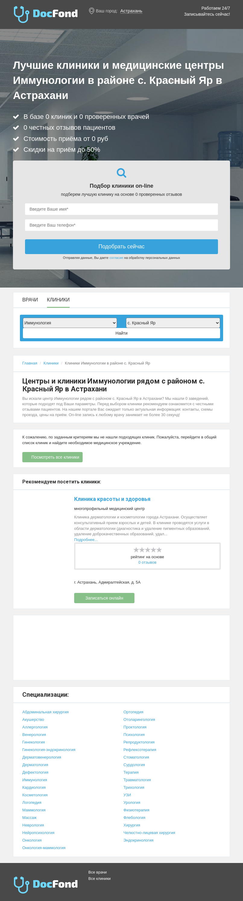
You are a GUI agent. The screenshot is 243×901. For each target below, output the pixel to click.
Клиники (58, 300)
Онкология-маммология (43, 847)
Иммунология (34, 780)
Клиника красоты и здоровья (112, 499)
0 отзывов (147, 562)
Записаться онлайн (104, 598)
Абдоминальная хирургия (45, 712)
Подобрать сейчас (121, 247)
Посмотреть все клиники (55, 457)
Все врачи (97, 872)
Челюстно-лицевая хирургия (149, 832)
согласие (116, 257)
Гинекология (33, 742)
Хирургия (132, 825)
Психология (134, 734)
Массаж (29, 817)
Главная (29, 363)
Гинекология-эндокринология (48, 749)
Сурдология (134, 765)
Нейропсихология (38, 832)
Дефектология (35, 772)
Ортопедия (134, 712)
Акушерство (33, 719)
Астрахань (131, 10)
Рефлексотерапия (140, 749)
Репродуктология (139, 742)
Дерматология (35, 765)
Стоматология (136, 757)
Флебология (135, 817)
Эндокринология (139, 840)
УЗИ (127, 795)
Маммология (34, 810)
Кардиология (34, 787)
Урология (132, 802)
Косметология (35, 795)
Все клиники (99, 878)
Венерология (34, 734)
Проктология (135, 727)
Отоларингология (139, 719)
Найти (121, 333)
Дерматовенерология (41, 757)
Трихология (134, 787)
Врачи (30, 300)
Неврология (33, 825)
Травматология (137, 780)
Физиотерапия (137, 810)
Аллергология (35, 727)
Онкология (32, 840)
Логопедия (31, 802)
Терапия (131, 772)
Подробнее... (86, 539)
